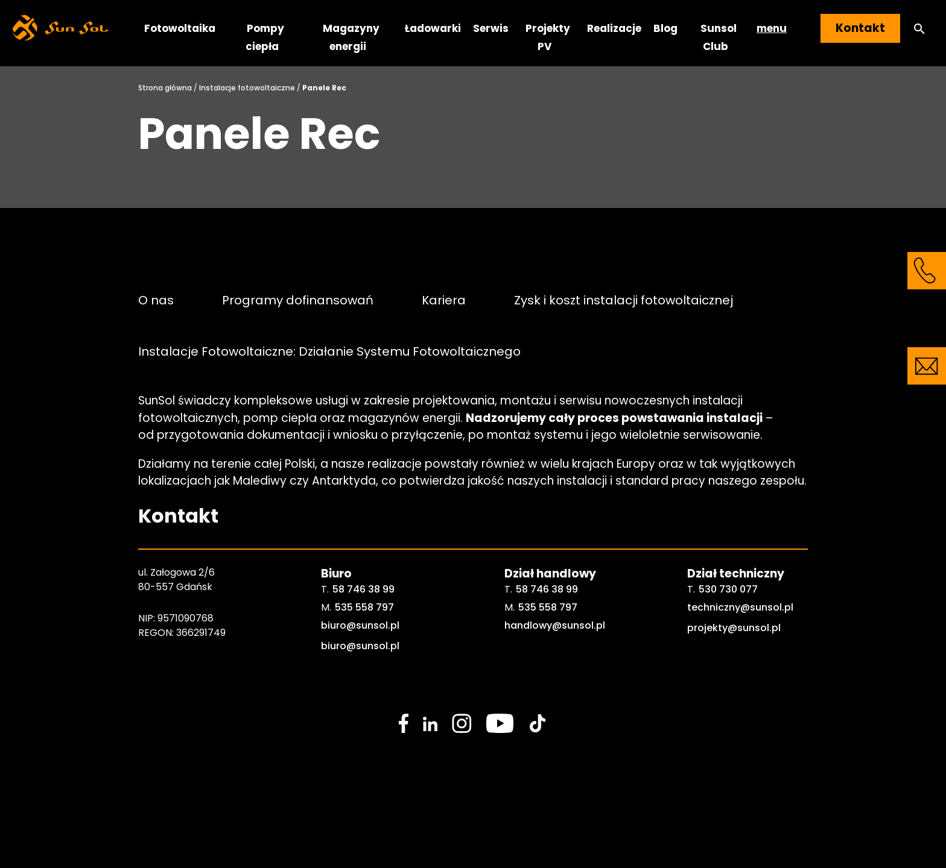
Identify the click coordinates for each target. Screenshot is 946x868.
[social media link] (404, 723)
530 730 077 (728, 589)
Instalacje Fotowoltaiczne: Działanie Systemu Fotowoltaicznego (329, 351)
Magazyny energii (351, 37)
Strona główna (165, 88)
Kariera (444, 299)
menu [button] (772, 28)
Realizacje (614, 28)
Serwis (491, 28)
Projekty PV (547, 37)
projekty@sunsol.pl (734, 628)
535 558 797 (364, 607)
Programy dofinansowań (297, 299)
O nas (156, 299)
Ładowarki (433, 28)
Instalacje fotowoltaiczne (247, 88)
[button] (919, 28)
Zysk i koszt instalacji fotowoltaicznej (623, 299)
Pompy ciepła (265, 37)
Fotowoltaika (179, 28)
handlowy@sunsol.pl (554, 625)
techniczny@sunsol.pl (740, 607)
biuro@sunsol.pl (360, 625)
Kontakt (860, 28)
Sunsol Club (718, 37)
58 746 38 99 (363, 589)
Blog (665, 28)
